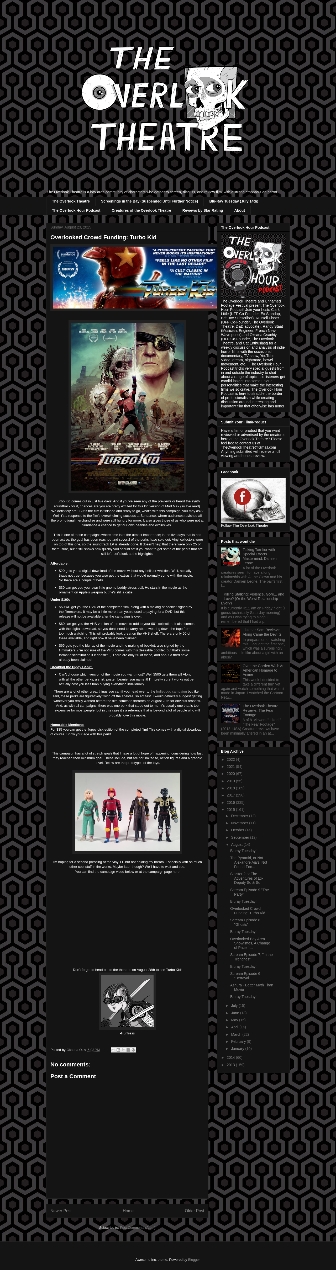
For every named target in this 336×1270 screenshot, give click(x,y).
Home (128, 1211)
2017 (231, 795)
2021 (231, 766)
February (239, 1041)
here (176, 872)
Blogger (194, 1260)
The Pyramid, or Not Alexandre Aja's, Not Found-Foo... (248, 862)
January (238, 1048)
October (238, 830)
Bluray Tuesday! (243, 851)
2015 (231, 809)
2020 (231, 774)
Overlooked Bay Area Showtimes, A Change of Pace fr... (250, 943)
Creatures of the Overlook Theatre (141, 210)
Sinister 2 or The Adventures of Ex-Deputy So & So (246, 878)
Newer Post (61, 1211)
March (236, 1034)
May (235, 1020)
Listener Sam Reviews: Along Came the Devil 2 (262, 632)
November (240, 823)
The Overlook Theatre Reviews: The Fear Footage (261, 710)
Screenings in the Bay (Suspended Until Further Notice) (149, 201)
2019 (231, 781)
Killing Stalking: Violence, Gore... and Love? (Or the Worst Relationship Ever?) (252, 598)
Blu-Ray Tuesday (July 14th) (233, 201)
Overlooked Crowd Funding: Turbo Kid (247, 910)
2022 (231, 759)
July (235, 1005)
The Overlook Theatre (71, 201)
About (239, 210)
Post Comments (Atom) (137, 1228)
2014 (231, 1057)
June (235, 1013)
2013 (231, 1065)
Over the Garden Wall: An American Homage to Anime (264, 670)
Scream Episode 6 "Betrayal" (245, 975)
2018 (231, 788)
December (240, 816)
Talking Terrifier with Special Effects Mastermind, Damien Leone (260, 556)
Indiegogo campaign (171, 691)
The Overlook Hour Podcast (76, 210)
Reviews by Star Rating (202, 210)
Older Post (194, 1211)
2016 (231, 802)
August (237, 844)
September (240, 837)
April (235, 1027)
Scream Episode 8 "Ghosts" (245, 922)
